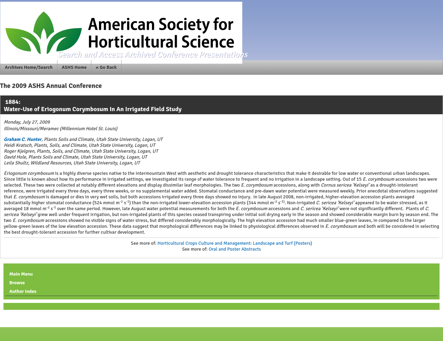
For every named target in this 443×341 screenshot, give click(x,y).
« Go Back (106, 67)
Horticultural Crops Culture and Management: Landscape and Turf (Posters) (234, 243)
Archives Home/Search (29, 67)
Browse (17, 283)
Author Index (22, 291)
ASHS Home (74, 67)
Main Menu (21, 274)
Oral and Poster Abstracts (235, 249)
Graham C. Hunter (23, 139)
